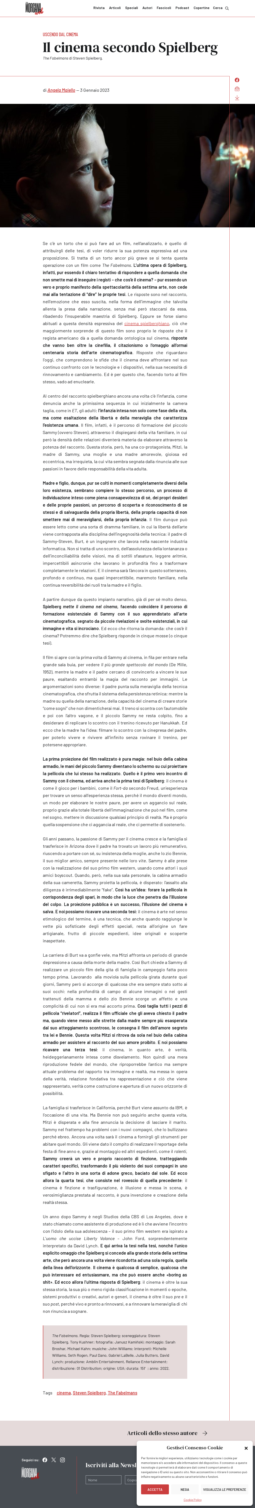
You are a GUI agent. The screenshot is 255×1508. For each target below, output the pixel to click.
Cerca (221, 8)
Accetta (154, 1489)
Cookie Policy (193, 1500)
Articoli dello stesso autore (167, 1433)
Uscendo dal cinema (60, 34)
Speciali (131, 8)
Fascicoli (164, 8)
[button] (246, 1448)
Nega (185, 1489)
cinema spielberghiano (146, 323)
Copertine (202, 8)
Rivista (99, 8)
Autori (147, 8)
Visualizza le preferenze (224, 1489)
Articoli (115, 8)
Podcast (182, 8)
